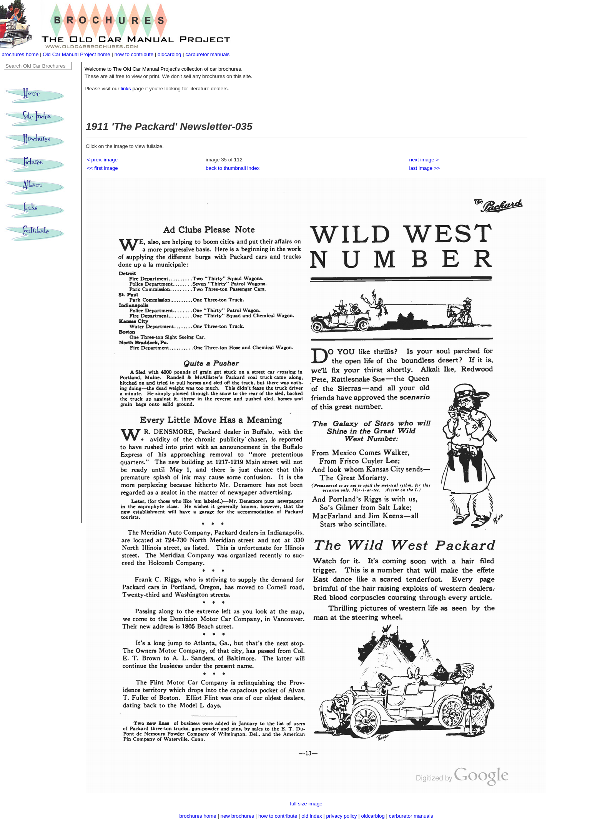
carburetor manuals (207, 54)
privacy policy (342, 816)
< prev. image (102, 160)
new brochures (237, 816)
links (126, 88)
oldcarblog (169, 54)
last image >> (424, 168)
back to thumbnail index (232, 168)
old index (311, 816)
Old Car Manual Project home (77, 54)
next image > (424, 160)
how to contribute (134, 54)
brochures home (20, 54)
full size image (306, 804)
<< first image (102, 168)
